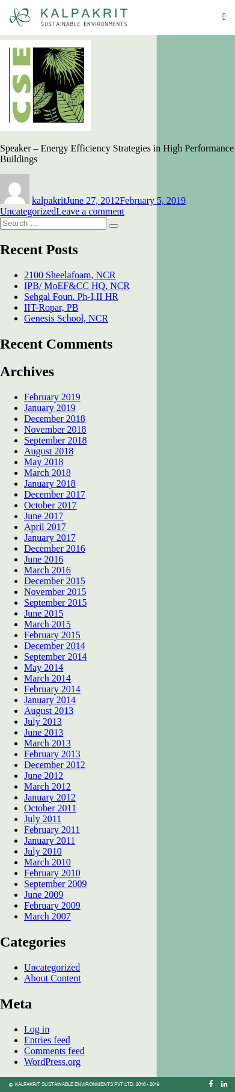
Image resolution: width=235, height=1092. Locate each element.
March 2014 (47, 678)
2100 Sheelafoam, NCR (69, 275)
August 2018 (48, 451)
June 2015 (43, 613)
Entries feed (47, 1040)
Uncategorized (28, 211)
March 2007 (47, 916)
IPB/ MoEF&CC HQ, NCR (77, 286)
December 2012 (54, 765)
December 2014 (54, 646)
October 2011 (50, 808)
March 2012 (47, 786)
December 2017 (54, 494)
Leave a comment (90, 211)
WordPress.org (52, 1062)
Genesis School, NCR (66, 318)
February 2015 (52, 635)
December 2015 (54, 581)
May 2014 (43, 667)
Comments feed (54, 1051)
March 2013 (47, 743)
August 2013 (48, 711)
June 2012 (43, 775)
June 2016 (43, 559)
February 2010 (52, 873)
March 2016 (47, 570)
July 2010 (43, 851)
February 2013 (52, 754)
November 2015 (55, 592)
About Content (52, 978)
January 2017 (50, 537)
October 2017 (50, 505)
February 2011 (52, 830)
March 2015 (47, 624)
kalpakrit (49, 200)
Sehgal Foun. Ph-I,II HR (71, 296)
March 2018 (47, 473)
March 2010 (47, 862)
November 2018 (55, 429)
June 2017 (43, 516)
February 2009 (52, 905)
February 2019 (52, 397)
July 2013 (43, 721)
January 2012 (50, 797)
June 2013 (43, 732)
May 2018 (43, 462)
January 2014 (50, 700)
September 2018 (55, 440)
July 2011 (42, 819)
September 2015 (55, 602)
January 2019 (50, 408)
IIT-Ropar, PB (51, 307)
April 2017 (45, 527)
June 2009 (43, 894)
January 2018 (50, 483)
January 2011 (49, 840)
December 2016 (54, 548)
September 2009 (55, 884)
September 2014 (55, 656)
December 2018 (54, 418)
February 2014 (52, 689)
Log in (36, 1029)
